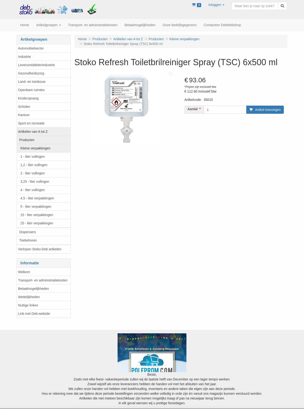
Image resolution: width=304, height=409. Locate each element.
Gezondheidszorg (31, 73)
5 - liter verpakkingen (35, 206)
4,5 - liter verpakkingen (37, 198)
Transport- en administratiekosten (42, 280)
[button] (216, 5)
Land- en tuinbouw (31, 82)
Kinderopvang (28, 98)
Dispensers (27, 232)
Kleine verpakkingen (35, 148)
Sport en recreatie (31, 123)
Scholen (24, 106)
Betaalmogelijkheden (33, 289)
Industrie (24, 57)
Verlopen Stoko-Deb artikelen (39, 249)
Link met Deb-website (34, 313)
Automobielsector (31, 48)
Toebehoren (28, 240)
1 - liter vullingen (32, 156)
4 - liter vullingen (32, 190)
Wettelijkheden (29, 297)
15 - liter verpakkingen (36, 215)
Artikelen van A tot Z (33, 131)
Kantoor (24, 115)
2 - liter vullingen (32, 173)
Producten (26, 140)
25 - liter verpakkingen (36, 223)
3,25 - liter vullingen (34, 181)
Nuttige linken (28, 305)
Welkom (24, 272)
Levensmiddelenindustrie (36, 65)
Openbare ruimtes (31, 90)
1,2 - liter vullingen (34, 165)
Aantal (193, 109)
